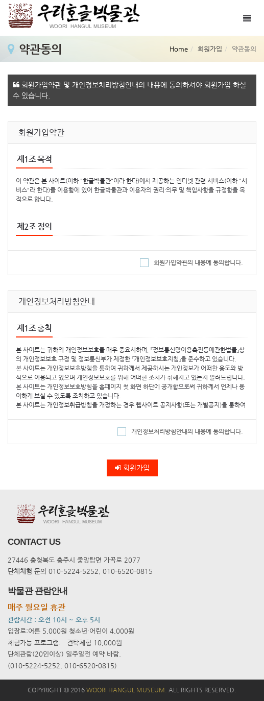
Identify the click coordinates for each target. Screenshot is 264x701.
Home (179, 49)
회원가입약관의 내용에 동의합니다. (191, 262)
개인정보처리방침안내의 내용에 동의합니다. (180, 431)
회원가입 (132, 468)
